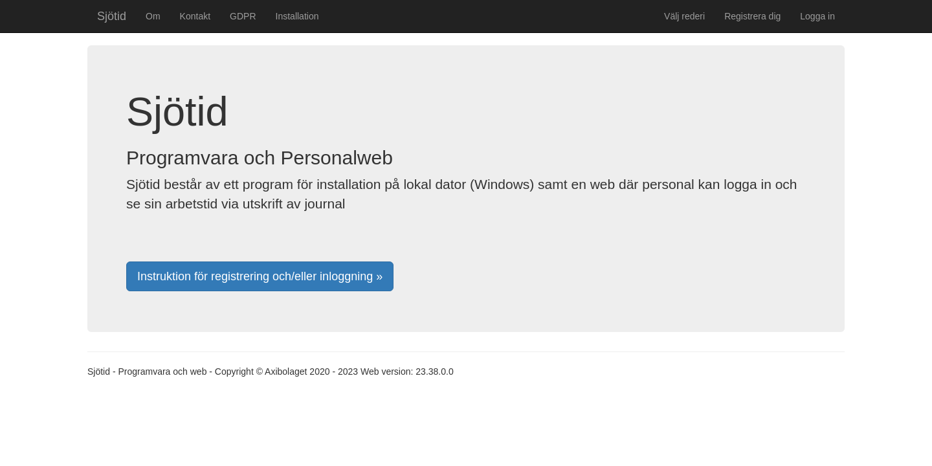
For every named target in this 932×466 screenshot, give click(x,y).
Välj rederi (684, 16)
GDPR (243, 16)
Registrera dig (752, 16)
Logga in (817, 16)
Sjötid (111, 16)
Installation (297, 16)
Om (153, 16)
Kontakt (195, 16)
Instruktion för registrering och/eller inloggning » (260, 276)
